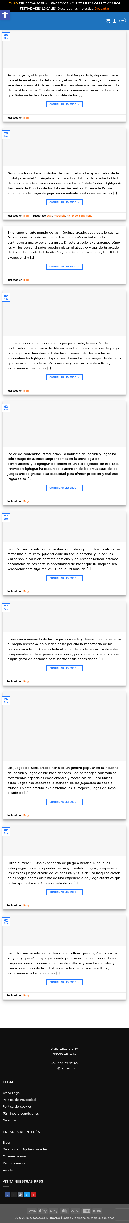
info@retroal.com (64, 1068)
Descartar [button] (102, 8)
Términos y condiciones (21, 1113)
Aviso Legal (11, 1093)
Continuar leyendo (64, 104)
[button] (5, 15)
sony (89, 216)
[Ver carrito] (108, 21)
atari (49, 216)
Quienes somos (14, 1156)
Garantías (10, 1120)
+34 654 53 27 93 (64, 1063)
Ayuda (8, 1170)
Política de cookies (17, 1106)
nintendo (72, 216)
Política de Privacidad (19, 1099)
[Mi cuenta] (115, 21)
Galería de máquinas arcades (25, 1149)
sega (82, 216)
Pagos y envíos (14, 1163)
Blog (26, 118)
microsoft (59, 216)
